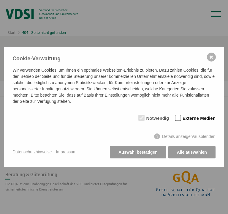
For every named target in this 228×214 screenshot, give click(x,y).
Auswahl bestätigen (137, 152)
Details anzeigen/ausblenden (189, 136)
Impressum (66, 152)
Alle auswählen (192, 152)
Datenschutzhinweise (32, 152)
